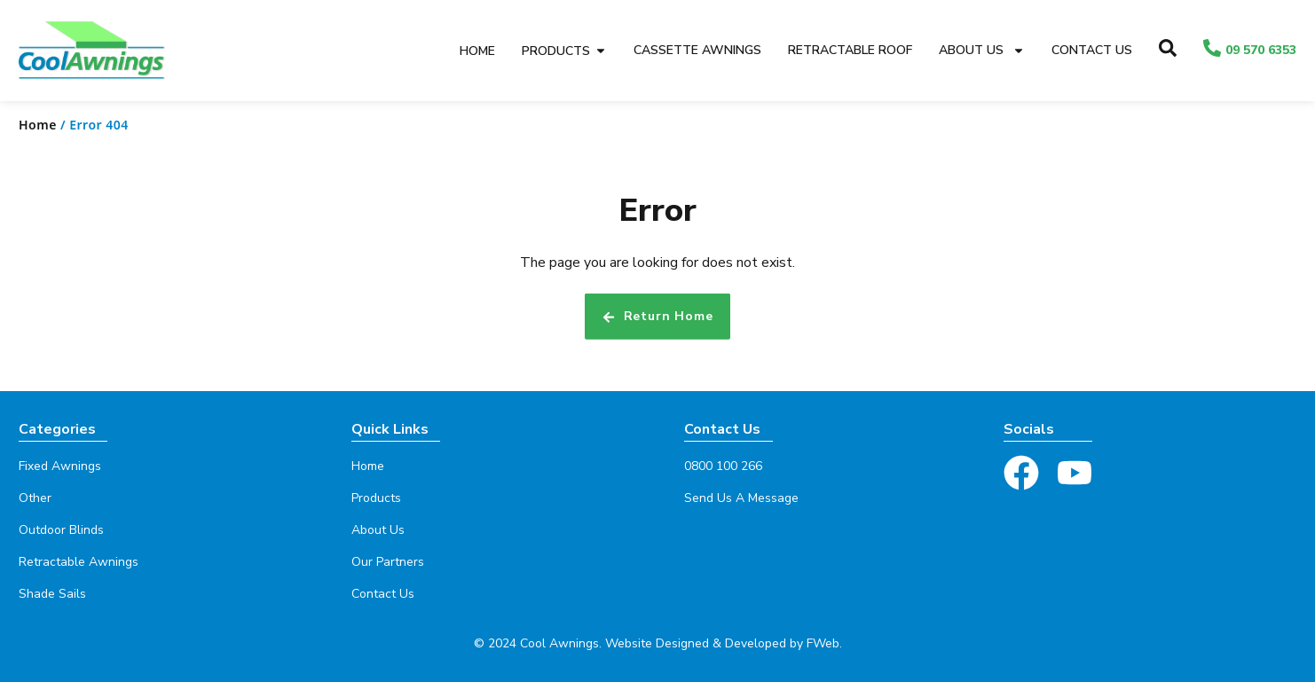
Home (38, 124)
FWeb (823, 643)
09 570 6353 (1260, 50)
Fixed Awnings (60, 466)
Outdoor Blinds (61, 529)
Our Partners (387, 561)
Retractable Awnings (78, 561)
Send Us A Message (741, 498)
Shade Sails (52, 593)
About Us (982, 50)
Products (376, 498)
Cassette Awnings (697, 50)
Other (35, 498)
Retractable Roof (850, 50)
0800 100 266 (723, 466)
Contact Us (1091, 50)
